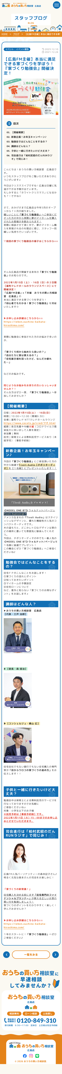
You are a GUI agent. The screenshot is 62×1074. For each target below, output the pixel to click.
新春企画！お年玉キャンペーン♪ (29, 137)
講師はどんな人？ (21, 146)
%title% (24, 253)
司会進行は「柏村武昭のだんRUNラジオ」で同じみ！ (31, 157)
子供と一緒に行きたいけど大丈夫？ (30, 150)
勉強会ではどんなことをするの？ (29, 141)
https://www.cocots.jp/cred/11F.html (30, 423)
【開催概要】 (18, 132)
